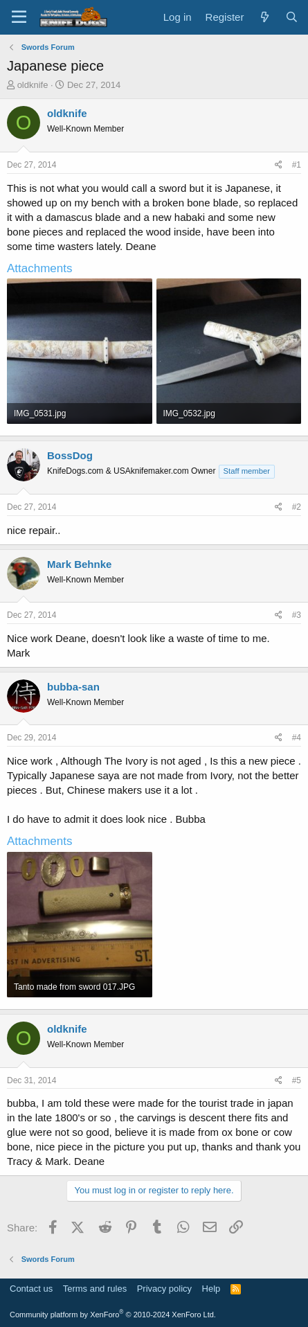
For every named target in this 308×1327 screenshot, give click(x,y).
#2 (296, 507)
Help (211, 1288)
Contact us (31, 1288)
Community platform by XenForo (113, 1314)
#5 (296, 1080)
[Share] (278, 165)
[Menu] (19, 17)
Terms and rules (95, 1288)
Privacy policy (164, 1288)
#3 (296, 615)
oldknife (32, 85)
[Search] (291, 17)
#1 (296, 165)
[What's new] (264, 17)
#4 (296, 737)
